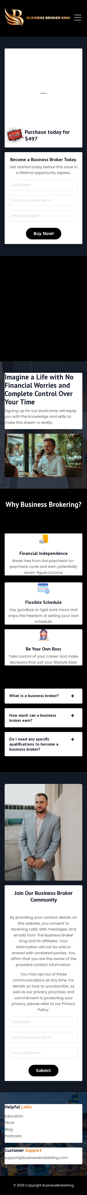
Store (9, 1122)
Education (14, 1116)
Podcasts (13, 1136)
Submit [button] (43, 1070)
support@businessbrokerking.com (36, 1157)
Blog (9, 1129)
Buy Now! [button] (43, 233)
